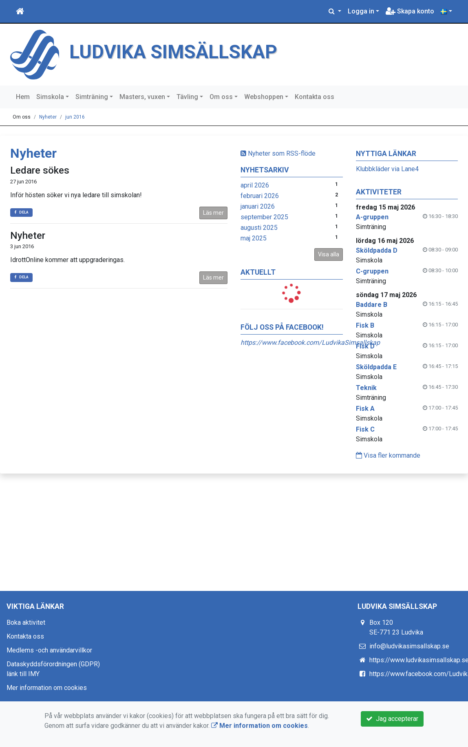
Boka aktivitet (26, 622)
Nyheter (48, 117)
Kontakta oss (314, 97)
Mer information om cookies (47, 688)
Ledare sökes (39, 170)
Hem (23, 97)
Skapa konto (410, 11)
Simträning (91, 97)
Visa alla (328, 254)
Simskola (50, 97)
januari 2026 (258, 206)
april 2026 (255, 185)
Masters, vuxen (142, 97)
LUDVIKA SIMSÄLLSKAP (173, 52)
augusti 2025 (259, 227)
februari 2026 (260, 196)
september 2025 (264, 217)
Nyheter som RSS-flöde (278, 153)
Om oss (221, 97)
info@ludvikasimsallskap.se (409, 646)
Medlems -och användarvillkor (49, 650)
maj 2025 (254, 238)
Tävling (187, 97)
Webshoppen (263, 97)
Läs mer (213, 212)
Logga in (361, 11)
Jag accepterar (392, 719)
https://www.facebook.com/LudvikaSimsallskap (310, 342)
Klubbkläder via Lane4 (387, 169)
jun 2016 (75, 117)
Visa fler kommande (388, 455)
